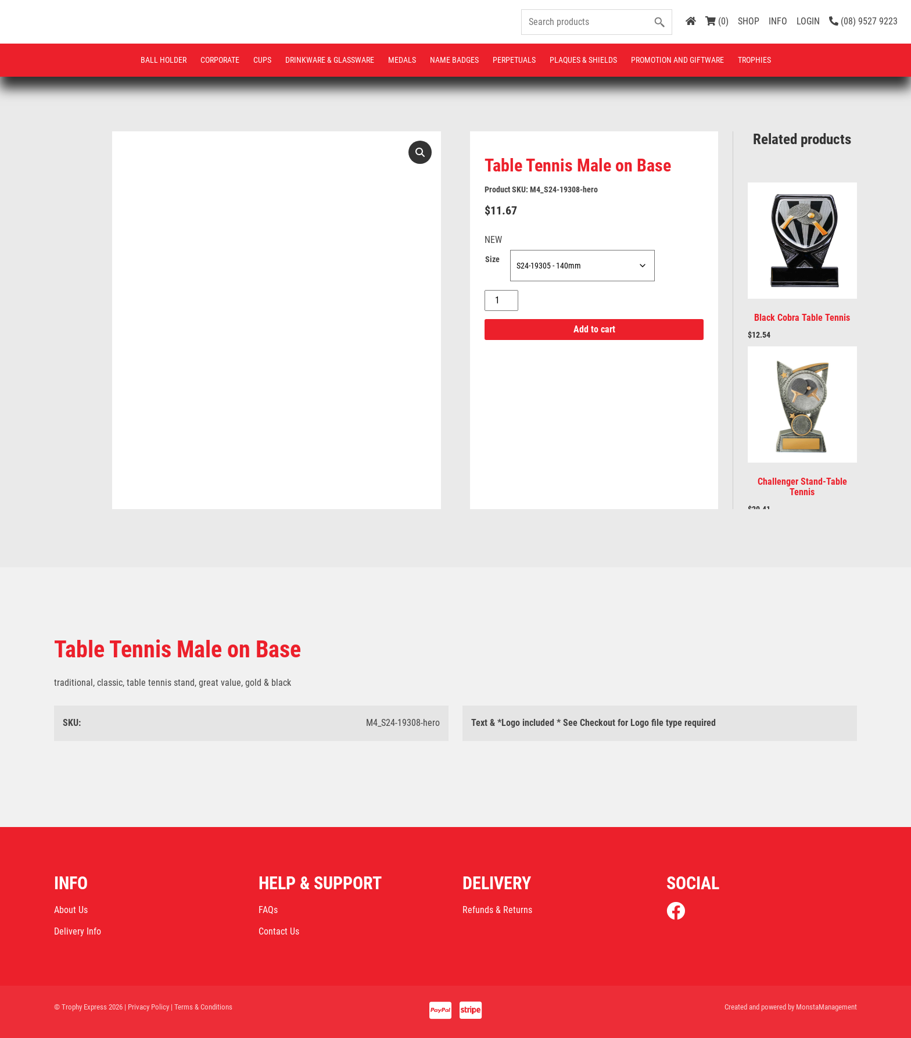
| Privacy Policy (146, 1007)
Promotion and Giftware (677, 60)
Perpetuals (514, 60)
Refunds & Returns (497, 909)
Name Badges (454, 60)
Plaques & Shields (583, 60)
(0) (717, 21)
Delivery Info (77, 931)
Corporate (219, 60)
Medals (402, 60)
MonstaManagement (826, 1007)
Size (492, 259)
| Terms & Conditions (201, 1007)
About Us (71, 909)
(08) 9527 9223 (863, 21)
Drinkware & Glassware (329, 60)
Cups (262, 60)
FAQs (268, 909)
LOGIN (808, 21)
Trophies (754, 60)
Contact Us (279, 931)
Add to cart (594, 329)
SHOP (748, 21)
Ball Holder (163, 60)
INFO (778, 21)
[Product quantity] (501, 300)
